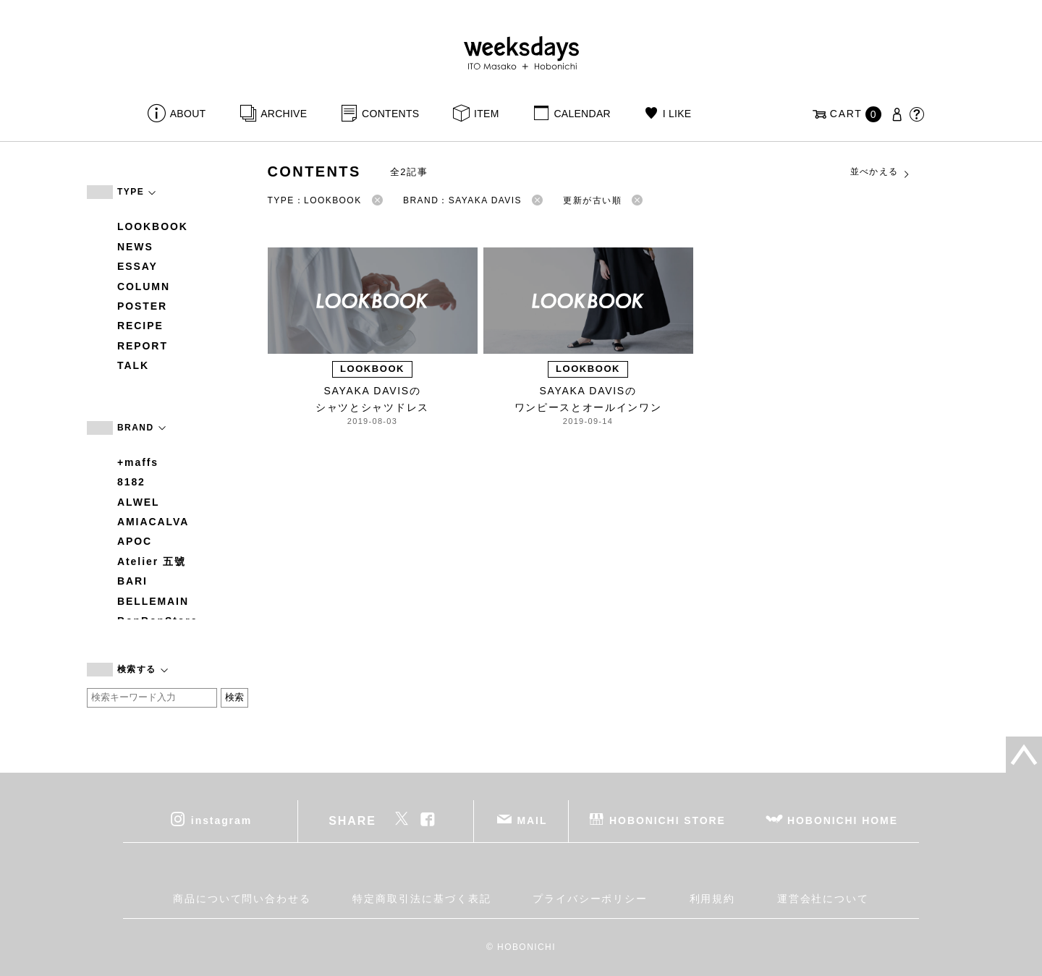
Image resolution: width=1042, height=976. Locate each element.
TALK (133, 365)
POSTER (142, 306)
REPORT (142, 346)
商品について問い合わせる (242, 898)
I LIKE (677, 113)
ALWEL (138, 502)
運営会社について (823, 898)
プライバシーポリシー (590, 898)
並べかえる (880, 172)
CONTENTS (390, 113)
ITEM (486, 113)
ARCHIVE (283, 113)
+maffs (137, 462)
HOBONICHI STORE (667, 820)
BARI (132, 581)
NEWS (135, 247)
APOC (134, 541)
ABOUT (188, 113)
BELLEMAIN (153, 601)
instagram (221, 820)
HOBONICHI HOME (842, 820)
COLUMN (143, 286)
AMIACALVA (153, 521)
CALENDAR (582, 113)
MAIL (532, 820)
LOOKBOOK (152, 226)
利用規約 (713, 898)
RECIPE (140, 325)
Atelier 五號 (151, 561)
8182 (131, 482)
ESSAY (137, 266)
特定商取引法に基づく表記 (421, 898)
